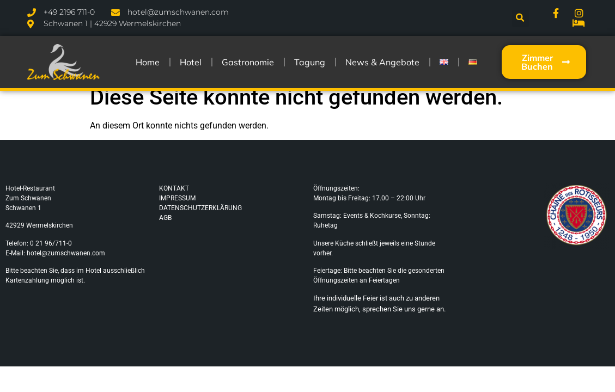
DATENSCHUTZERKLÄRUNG (200, 208)
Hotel (191, 62)
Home (148, 62)
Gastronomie (248, 62)
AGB (165, 218)
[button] (520, 18)
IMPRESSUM (177, 198)
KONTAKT (174, 188)
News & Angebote (382, 62)
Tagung (309, 62)
